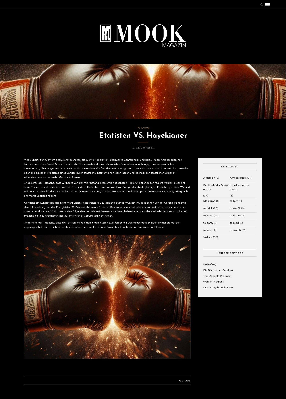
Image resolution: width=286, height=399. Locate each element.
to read (234, 222)
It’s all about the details (240, 187)
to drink (207, 208)
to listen (235, 215)
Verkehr (207, 237)
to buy (234, 201)
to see (207, 230)
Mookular (209, 201)
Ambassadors (238, 177)
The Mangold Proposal (217, 276)
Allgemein (209, 177)
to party (208, 222)
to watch (235, 230)
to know (143, 128)
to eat (233, 208)
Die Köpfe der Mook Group (215, 187)
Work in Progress (213, 281)
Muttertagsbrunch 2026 (218, 287)
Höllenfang (209, 264)
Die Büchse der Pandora (218, 270)
